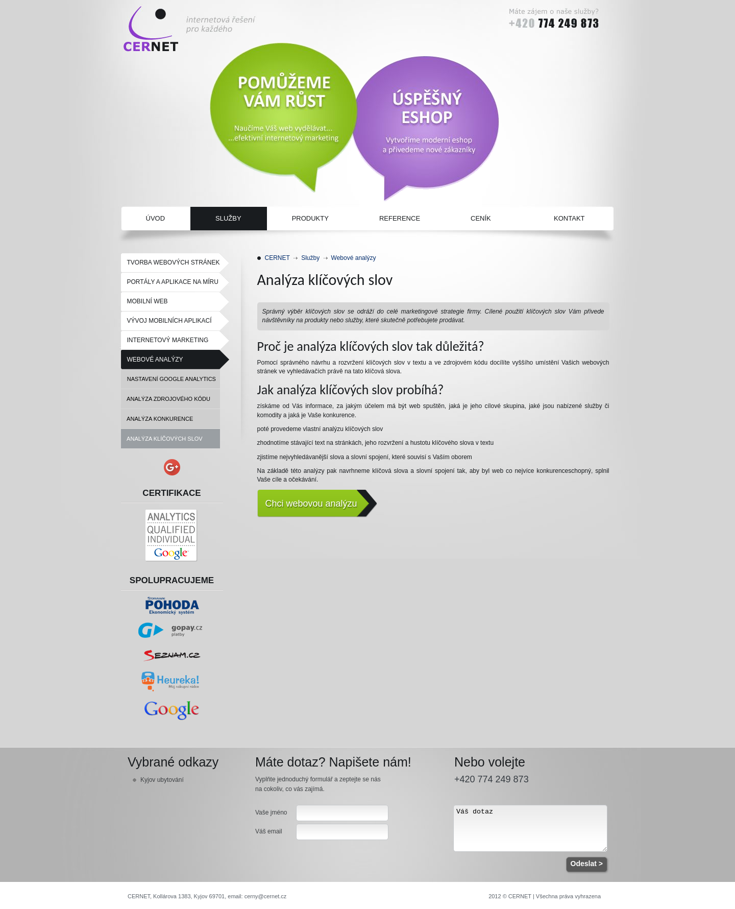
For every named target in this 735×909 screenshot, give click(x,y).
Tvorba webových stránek (173, 262)
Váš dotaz (530, 828)
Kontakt (569, 218)
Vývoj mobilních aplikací (169, 320)
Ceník (481, 218)
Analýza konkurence (157, 419)
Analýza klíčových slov (162, 439)
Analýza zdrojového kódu (165, 399)
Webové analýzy (155, 359)
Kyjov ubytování (162, 779)
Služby (228, 218)
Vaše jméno (271, 812)
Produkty (310, 218)
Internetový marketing (168, 340)
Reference (399, 218)
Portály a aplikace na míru (172, 281)
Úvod (155, 218)
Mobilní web (147, 301)
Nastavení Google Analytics (168, 379)
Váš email (268, 831)
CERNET (277, 257)
